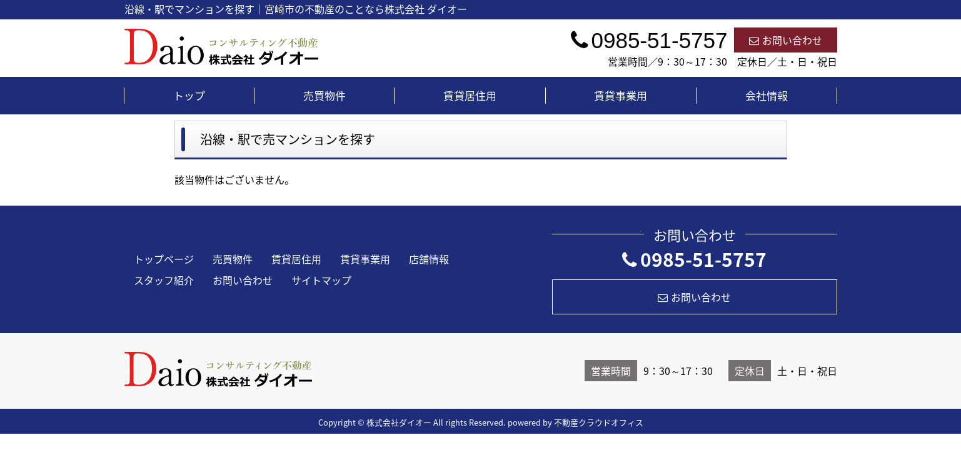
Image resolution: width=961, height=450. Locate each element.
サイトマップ (321, 280)
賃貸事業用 (620, 95)
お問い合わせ (785, 40)
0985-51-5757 (694, 259)
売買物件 (324, 95)
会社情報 (766, 95)
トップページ (164, 258)
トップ (189, 95)
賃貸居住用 (469, 95)
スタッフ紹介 (164, 280)
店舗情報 (429, 258)
